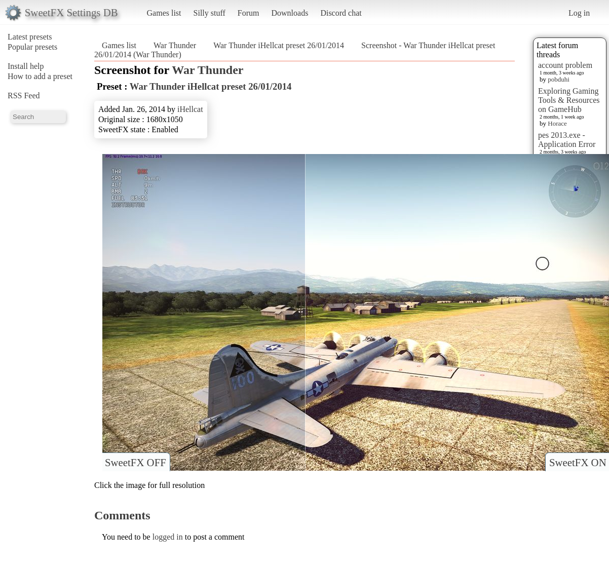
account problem (565, 65)
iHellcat (190, 109)
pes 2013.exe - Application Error (566, 139)
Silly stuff (209, 13)
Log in (579, 13)
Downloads (289, 13)
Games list (164, 13)
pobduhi (558, 79)
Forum (248, 13)
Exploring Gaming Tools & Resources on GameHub (569, 100)
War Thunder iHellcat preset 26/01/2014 (278, 45)
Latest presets (30, 36)
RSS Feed (24, 95)
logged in (168, 537)
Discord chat (340, 13)
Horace (557, 123)
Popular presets (32, 47)
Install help (26, 66)
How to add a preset (40, 76)
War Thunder (175, 45)
